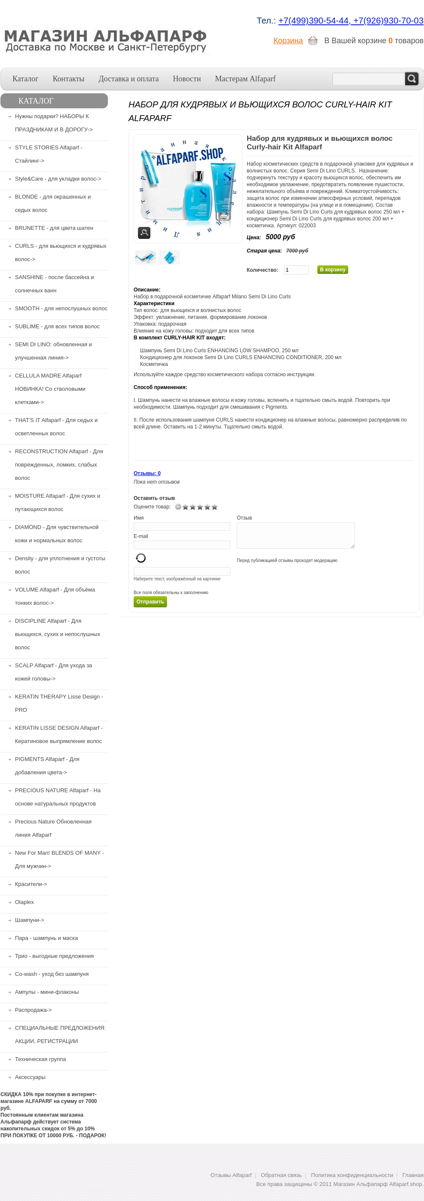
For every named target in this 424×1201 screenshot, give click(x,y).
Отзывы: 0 (147, 473)
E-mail (141, 536)
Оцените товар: (152, 507)
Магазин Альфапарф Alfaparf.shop (377, 1184)
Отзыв (244, 518)
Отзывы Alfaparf (231, 1175)
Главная (413, 1175)
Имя (138, 518)
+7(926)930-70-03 (388, 20)
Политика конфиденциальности (352, 1175)
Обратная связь (281, 1175)
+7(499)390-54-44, (315, 20)
